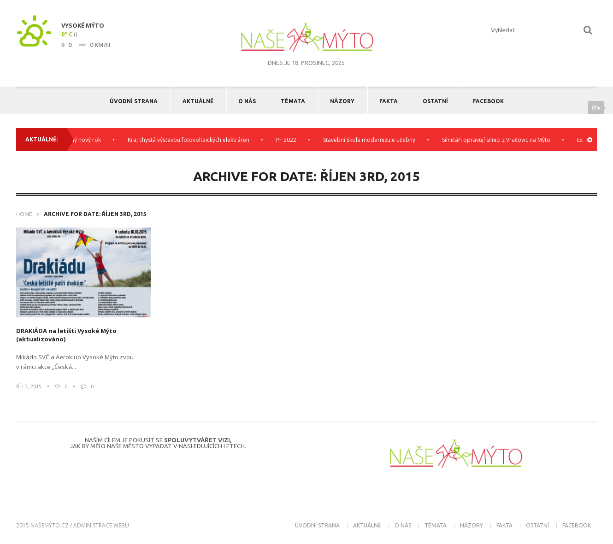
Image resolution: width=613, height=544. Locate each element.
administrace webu (101, 525)
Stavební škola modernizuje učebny (372, 140)
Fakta (388, 101)
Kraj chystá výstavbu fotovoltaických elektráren (191, 140)
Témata (293, 101)
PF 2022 (289, 140)
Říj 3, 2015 (28, 386)
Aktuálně (198, 101)
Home (24, 214)
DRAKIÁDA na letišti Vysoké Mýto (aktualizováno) (66, 335)
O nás (247, 101)
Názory (342, 101)
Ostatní (435, 101)
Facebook (488, 101)
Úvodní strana (134, 101)
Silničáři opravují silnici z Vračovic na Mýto (499, 140)
